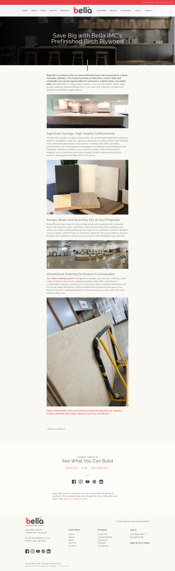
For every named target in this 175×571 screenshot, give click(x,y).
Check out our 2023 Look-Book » (93, 414)
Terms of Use (64, 566)
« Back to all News (56, 429)
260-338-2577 (100, 467)
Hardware (102, 540)
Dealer (113, 11)
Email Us (72, 467)
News (43, 11)
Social (138, 11)
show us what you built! (75, 499)
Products (65, 11)
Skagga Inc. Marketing (48, 566)
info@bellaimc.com (41, 538)
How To (53, 11)
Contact (149, 11)
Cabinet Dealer (105, 537)
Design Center (137, 537)
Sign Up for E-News (140, 543)
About (34, 11)
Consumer (101, 11)
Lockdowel (125, 11)
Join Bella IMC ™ (138, 534)
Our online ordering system (60, 278)
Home (24, 11)
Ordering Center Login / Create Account (157, 2)
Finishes (101, 543)
